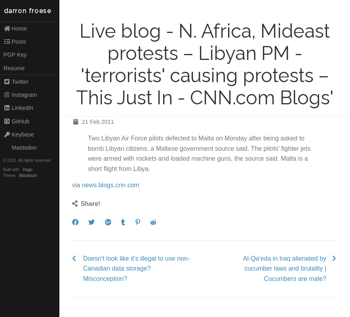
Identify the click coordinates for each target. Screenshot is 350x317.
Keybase (19, 134)
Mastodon (20, 147)
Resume (14, 68)
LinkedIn (18, 108)
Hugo (27, 169)
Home (15, 28)
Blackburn (28, 175)
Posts (15, 41)
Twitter (16, 82)
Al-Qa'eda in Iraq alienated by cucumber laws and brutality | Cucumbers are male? (284, 268)
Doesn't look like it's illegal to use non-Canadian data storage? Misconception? (136, 268)
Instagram (20, 95)
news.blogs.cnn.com (110, 185)
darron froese (27, 11)
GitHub (17, 121)
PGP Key (15, 55)
